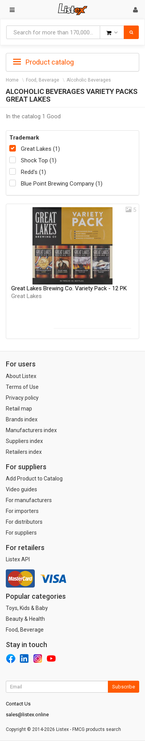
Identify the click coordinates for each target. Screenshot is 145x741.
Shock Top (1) (38, 160)
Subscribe (123, 687)
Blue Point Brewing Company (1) (61, 183)
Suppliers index (24, 441)
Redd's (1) (33, 172)
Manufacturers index (31, 430)
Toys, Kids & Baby (27, 608)
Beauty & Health (25, 619)
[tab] (72, 61)
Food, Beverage (42, 80)
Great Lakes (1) (40, 148)
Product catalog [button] (43, 62)
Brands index (22, 419)
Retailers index (24, 452)
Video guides (21, 489)
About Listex (21, 376)
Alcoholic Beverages (89, 80)
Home (12, 80)
